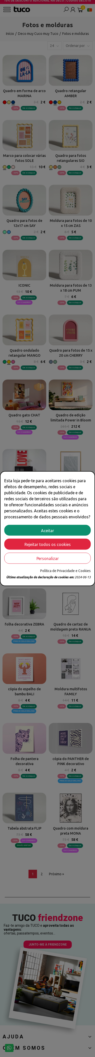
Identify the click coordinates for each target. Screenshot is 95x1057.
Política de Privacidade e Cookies (65, 571)
